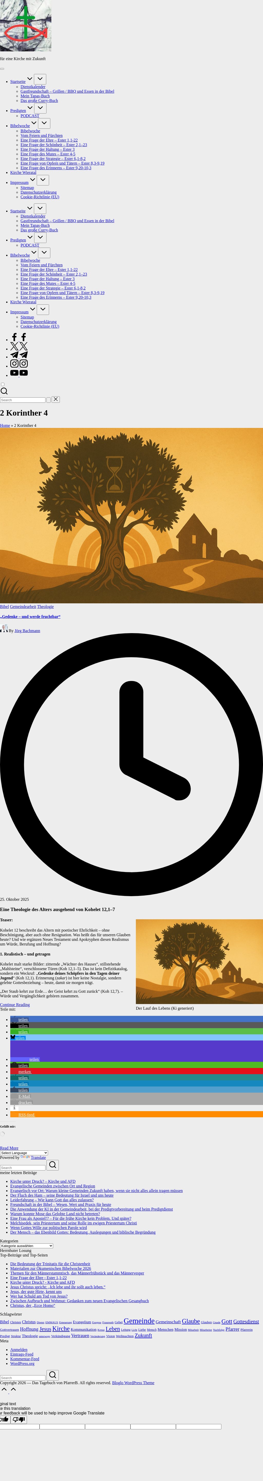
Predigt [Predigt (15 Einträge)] (5, 1336)
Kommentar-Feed (24, 1359)
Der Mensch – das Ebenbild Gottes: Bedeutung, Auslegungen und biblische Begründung (83, 1232)
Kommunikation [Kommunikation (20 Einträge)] (83, 1329)
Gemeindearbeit (23, 606)
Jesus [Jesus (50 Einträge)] (45, 1329)
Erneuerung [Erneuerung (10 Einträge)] (65, 1322)
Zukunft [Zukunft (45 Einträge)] (143, 1335)
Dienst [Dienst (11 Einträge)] (40, 1322)
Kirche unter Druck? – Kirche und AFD (43, 1181)
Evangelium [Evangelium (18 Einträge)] (82, 1322)
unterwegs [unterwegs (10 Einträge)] (44, 1336)
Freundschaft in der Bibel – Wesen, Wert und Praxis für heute (60, 1204)
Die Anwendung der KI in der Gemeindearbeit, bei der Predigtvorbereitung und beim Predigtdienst (91, 1209)
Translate (33, 1157)
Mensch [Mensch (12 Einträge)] (151, 1330)
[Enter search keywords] (22, 1167)
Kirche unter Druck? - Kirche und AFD (42, 1282)
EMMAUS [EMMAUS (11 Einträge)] (51, 1322)
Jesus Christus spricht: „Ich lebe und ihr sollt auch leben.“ (58, 1287)
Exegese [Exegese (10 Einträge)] (96, 1322)
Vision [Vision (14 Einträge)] (110, 1336)
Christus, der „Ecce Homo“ (32, 1305)
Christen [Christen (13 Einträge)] (15, 1322)
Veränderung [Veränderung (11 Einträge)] (97, 1336)
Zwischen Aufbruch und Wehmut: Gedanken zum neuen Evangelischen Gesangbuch (79, 1301)
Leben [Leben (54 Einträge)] (113, 1329)
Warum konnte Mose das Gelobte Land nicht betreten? (55, 1214)
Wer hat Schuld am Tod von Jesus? (39, 1296)
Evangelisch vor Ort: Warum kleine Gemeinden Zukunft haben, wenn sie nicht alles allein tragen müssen (96, 1190)
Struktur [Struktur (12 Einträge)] (16, 1336)
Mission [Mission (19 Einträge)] (180, 1329)
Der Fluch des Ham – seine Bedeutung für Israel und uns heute (62, 1195)
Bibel (4, 606)
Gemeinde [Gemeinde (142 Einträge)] (139, 1321)
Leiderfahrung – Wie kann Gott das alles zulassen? (52, 1200)
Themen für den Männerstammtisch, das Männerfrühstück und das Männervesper (77, 1273)
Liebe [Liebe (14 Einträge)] (142, 1330)
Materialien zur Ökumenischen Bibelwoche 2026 (50, 1268)
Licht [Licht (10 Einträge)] (134, 1329)
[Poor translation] (19, 1420)
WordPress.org (22, 1363)
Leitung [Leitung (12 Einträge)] (125, 1330)
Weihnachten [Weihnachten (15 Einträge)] (125, 1336)
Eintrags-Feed (21, 1354)
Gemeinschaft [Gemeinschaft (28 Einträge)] (168, 1321)
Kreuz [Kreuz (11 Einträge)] (101, 1329)
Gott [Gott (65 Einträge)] (226, 1321)
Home (5, 425)
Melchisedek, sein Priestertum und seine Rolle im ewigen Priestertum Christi (73, 1223)
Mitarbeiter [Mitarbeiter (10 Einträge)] (206, 1329)
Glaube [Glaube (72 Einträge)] (191, 1321)
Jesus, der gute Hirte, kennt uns (36, 1291)
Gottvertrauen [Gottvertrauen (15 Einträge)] (9, 1330)
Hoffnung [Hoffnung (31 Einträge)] (29, 1329)
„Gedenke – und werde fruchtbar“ (30, 616)
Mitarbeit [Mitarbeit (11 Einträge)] (193, 1329)
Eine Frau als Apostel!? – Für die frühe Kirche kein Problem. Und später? (70, 1218)
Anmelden (18, 1349)
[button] (48, 400)
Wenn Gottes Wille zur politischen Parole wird (48, 1227)
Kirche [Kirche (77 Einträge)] (61, 1328)
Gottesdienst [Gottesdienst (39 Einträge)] (246, 1321)
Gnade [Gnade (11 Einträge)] (217, 1322)
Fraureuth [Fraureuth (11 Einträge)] (108, 1322)
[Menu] (2, 69)
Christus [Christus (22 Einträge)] (29, 1322)
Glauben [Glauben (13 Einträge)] (206, 1322)
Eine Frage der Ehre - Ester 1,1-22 (38, 1278)
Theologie (45, 606)
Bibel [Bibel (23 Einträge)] (4, 1321)
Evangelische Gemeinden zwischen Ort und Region (52, 1186)
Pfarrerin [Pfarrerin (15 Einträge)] (246, 1330)
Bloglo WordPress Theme (133, 1383)
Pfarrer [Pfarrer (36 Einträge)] (232, 1329)
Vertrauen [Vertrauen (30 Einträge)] (80, 1335)
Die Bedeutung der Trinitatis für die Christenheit (50, 1264)
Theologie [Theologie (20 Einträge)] (30, 1336)
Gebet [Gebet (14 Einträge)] (119, 1322)
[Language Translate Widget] (24, 1152)
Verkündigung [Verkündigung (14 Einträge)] (60, 1336)
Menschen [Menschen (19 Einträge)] (166, 1329)
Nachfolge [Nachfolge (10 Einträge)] (218, 1329)
